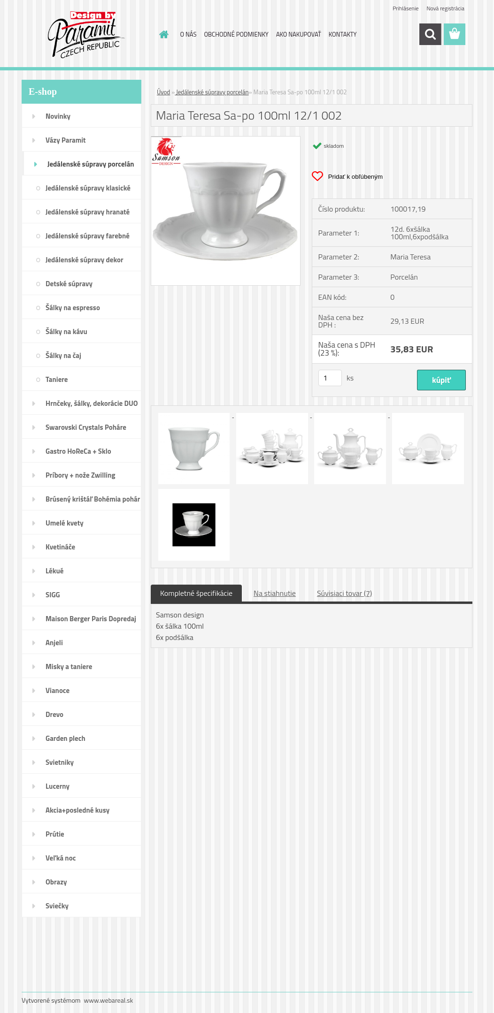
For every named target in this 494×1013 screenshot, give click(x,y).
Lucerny (57, 786)
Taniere (57, 379)
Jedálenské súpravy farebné (88, 235)
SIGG (53, 594)
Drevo (54, 714)
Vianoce (57, 690)
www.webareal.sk (108, 1000)
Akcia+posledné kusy (77, 810)
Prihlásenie (405, 8)
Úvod (163, 92)
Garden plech (65, 738)
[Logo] (86, 34)
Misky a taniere (69, 666)
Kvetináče (60, 546)
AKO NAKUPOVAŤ (298, 34)
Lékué (54, 570)
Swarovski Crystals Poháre (86, 427)
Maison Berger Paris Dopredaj (91, 618)
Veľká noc (61, 858)
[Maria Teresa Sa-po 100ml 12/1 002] (225, 140)
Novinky (58, 116)
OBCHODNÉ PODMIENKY (236, 34)
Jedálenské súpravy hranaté (88, 211)
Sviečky (57, 905)
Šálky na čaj (63, 355)
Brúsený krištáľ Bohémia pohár (93, 499)
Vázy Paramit (66, 140)
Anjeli (54, 642)
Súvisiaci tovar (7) (344, 593)
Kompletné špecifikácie (196, 593)
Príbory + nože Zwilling (81, 475)
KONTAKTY (343, 34)
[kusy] (330, 378)
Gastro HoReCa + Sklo (78, 451)
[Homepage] (162, 34)
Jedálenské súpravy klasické (88, 188)
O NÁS (188, 34)
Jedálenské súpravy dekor (85, 259)
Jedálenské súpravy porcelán (90, 164)
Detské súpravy (69, 283)
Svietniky (60, 762)
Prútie (55, 834)
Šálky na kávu (66, 331)
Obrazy (56, 881)
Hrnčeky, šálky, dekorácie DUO (92, 403)
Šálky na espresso (73, 307)
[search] (430, 34)
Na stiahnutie (275, 593)
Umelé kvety (65, 523)
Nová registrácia (445, 8)
